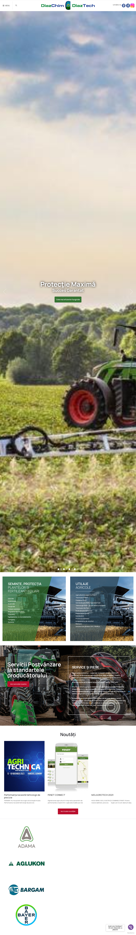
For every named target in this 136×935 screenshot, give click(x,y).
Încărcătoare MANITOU (84, 611)
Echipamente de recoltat (85, 621)
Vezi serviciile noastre (18, 684)
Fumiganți (11, 619)
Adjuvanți (11, 614)
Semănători (80, 616)
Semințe (11, 622)
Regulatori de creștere (16, 612)
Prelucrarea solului (82, 613)
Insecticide (12, 601)
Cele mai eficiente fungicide (68, 299)
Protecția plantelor (82, 618)
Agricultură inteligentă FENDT (86, 595)
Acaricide (11, 604)
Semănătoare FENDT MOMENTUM (88, 603)
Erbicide (11, 598)
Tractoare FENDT (82, 597)
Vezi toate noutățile (68, 811)
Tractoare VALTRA (82, 608)
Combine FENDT (81, 600)
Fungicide (11, 606)
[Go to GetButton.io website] (130, 932)
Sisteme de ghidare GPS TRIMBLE (88, 626)
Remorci (79, 624)
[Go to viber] (130, 927)
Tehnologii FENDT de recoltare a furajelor (90, 605)
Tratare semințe (14, 609)
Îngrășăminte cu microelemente (19, 617)
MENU (6, 5)
